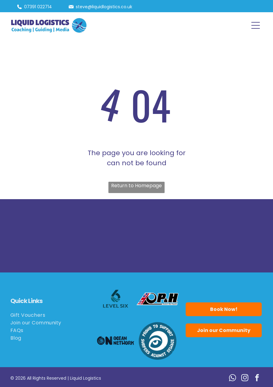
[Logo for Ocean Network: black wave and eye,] (115, 341)
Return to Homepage (136, 185)
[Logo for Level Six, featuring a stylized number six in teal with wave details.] (115, 299)
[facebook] (257, 378)
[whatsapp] (232, 378)
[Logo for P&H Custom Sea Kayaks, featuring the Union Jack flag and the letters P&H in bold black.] (157, 299)
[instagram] (244, 378)
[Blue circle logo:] (157, 341)
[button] (255, 25)
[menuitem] (49, 315)
